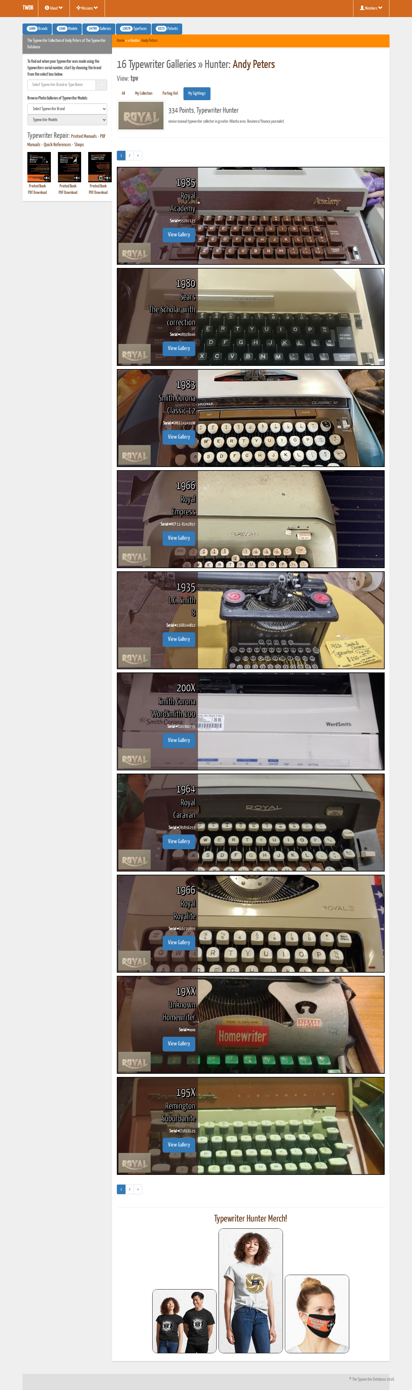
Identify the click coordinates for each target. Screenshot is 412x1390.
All (123, 93)
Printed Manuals (84, 136)
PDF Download (37, 193)
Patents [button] (167, 29)
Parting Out (170, 93)
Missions (87, 8)
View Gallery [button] (179, 235)
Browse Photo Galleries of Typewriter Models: (57, 98)
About (54, 8)
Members (371, 8)
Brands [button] (37, 29)
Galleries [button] (99, 29)
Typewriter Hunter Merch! (250, 1218)
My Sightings (197, 93)
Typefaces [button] (133, 29)
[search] (67, 108)
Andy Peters (149, 41)
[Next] (138, 155)
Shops (79, 145)
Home (121, 41)
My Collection (143, 93)
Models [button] (67, 29)
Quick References (57, 145)
